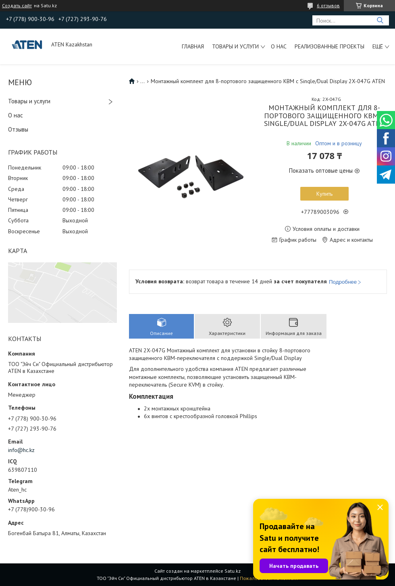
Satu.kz (233, 571)
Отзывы (18, 129)
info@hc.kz (21, 450)
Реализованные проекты (329, 46)
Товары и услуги (235, 46)
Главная (193, 46)
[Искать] (380, 20)
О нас (279, 46)
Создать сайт (17, 5)
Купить (324, 193)
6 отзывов (328, 5)
